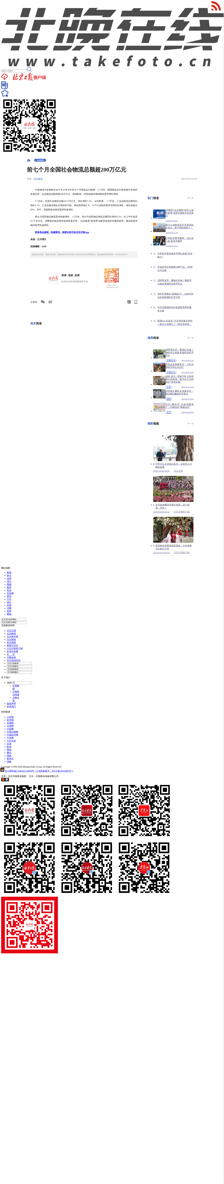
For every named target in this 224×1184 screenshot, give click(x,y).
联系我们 (11, 706)
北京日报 (11, 630)
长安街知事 (12, 651)
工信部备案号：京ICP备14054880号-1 (54, 771)
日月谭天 (38, 179)
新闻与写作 (12, 645)
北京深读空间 (13, 660)
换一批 (191, 198)
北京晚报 (11, 633)
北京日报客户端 (15, 648)
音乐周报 (11, 642)
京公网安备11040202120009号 (19, 771)
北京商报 (11, 639)
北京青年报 (12, 636)
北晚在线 (11, 657)
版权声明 (11, 703)
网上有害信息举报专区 (21, 780)
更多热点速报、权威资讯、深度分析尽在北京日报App (62, 232)
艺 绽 (11, 654)
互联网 (40, 160)
